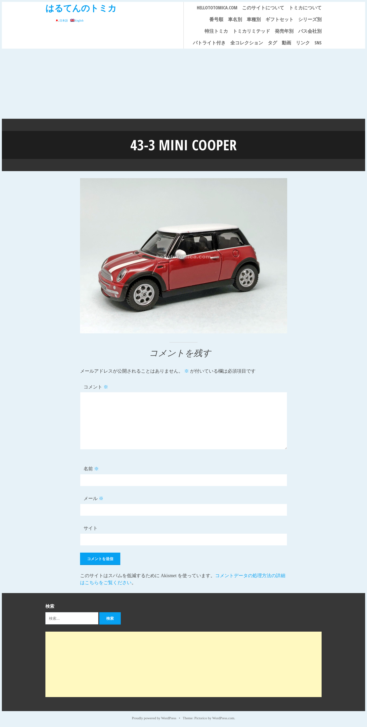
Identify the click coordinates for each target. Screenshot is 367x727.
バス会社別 (310, 31)
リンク (303, 43)
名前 (91, 468)
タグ (272, 43)
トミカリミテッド (251, 31)
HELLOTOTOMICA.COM (217, 7)
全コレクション (246, 43)
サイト (91, 528)
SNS (318, 43)
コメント (96, 386)
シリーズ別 (310, 19)
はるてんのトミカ (81, 8)
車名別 (235, 19)
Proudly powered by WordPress (154, 718)
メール (93, 498)
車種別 (254, 19)
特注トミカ (216, 31)
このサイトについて (263, 7)
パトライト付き (209, 43)
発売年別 (284, 31)
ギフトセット (279, 19)
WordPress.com (223, 718)
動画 (286, 43)
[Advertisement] (183, 83)
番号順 (216, 19)
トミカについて (305, 7)
